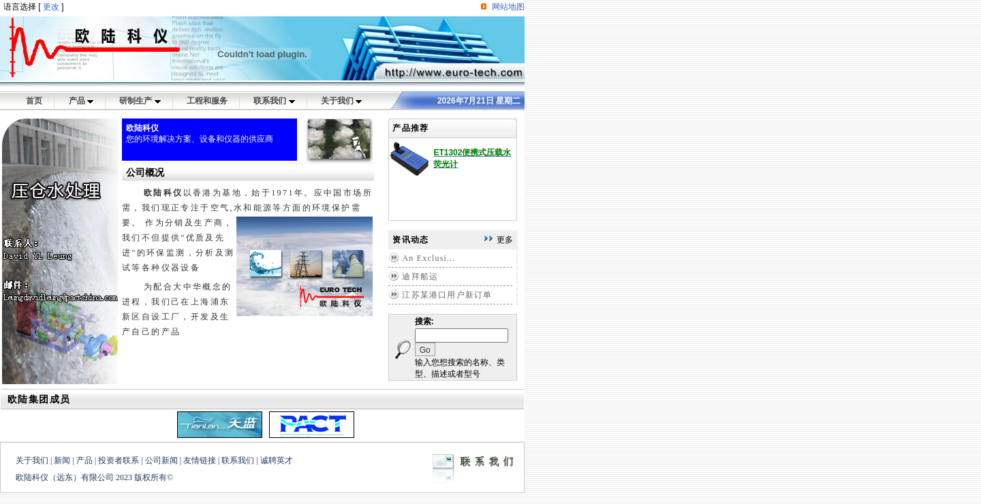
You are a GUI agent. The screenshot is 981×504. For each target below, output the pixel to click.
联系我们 (273, 101)
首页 (34, 101)
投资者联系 (118, 460)
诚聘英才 (276, 460)
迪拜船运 (420, 276)
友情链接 (199, 460)
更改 (51, 7)
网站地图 (508, 7)
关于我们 (341, 101)
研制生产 (139, 101)
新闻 (62, 460)
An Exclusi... (428, 258)
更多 (505, 240)
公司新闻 (161, 460)
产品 (81, 101)
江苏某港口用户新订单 (447, 295)
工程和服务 (207, 101)
